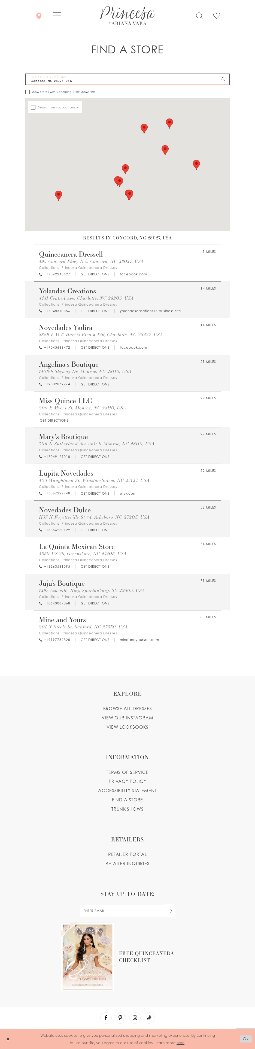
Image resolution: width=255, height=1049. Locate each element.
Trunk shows (127, 809)
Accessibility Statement (127, 790)
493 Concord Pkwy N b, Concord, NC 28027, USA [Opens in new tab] (91, 261)
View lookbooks (127, 727)
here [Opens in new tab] (180, 1042)
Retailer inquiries (127, 863)
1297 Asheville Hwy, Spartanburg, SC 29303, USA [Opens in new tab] (92, 590)
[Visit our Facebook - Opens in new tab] (106, 1018)
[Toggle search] (199, 15)
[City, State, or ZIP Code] (127, 79)
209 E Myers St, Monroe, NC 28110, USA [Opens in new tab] (82, 408)
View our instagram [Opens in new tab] (127, 717)
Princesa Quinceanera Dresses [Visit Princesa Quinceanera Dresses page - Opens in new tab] (89, 268)
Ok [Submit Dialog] (246, 1038)
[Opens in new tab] (95, 274)
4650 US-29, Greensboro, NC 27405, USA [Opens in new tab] (83, 554)
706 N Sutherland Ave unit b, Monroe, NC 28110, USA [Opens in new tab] (96, 444)
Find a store (127, 799)
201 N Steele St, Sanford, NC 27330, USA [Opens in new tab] (83, 627)
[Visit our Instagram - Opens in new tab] (135, 1018)
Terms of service (127, 772)
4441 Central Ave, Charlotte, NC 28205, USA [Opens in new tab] (86, 298)
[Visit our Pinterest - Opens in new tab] (120, 1018)
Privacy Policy (127, 781)
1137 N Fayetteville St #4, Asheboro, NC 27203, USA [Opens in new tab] (94, 517)
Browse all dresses (127, 708)
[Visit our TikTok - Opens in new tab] (149, 1018)
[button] (56, 15)
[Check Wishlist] (216, 15)
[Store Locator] (38, 15)
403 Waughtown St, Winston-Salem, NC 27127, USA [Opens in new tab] (94, 480)
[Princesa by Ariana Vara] (127, 15)
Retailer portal (127, 854)
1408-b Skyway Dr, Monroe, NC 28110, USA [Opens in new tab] (85, 371)
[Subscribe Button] (170, 910)
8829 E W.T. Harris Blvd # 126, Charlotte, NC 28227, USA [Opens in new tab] (101, 335)
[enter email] (127, 910)
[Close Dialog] (8, 1039)
